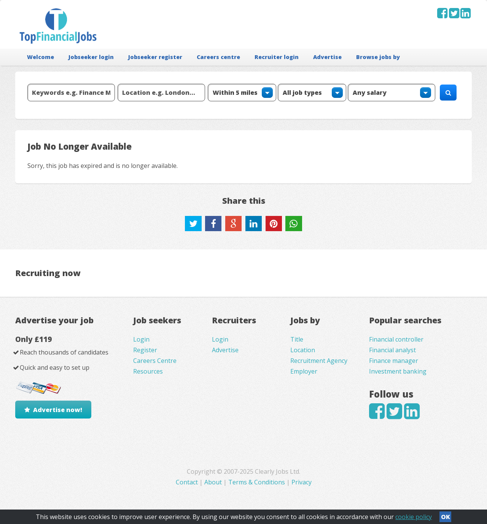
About (213, 482)
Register (145, 350)
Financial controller (396, 339)
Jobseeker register (155, 57)
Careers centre (218, 57)
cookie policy (413, 517)
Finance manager (393, 360)
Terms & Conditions (256, 482)
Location (302, 350)
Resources (148, 371)
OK (445, 517)
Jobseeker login (91, 57)
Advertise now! (57, 410)
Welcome (40, 57)
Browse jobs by (378, 57)
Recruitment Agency (318, 360)
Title (296, 339)
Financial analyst (392, 350)
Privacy (301, 482)
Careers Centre (155, 360)
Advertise (327, 57)
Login (141, 339)
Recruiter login (277, 57)
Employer (303, 371)
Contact (187, 482)
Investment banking (398, 371)
